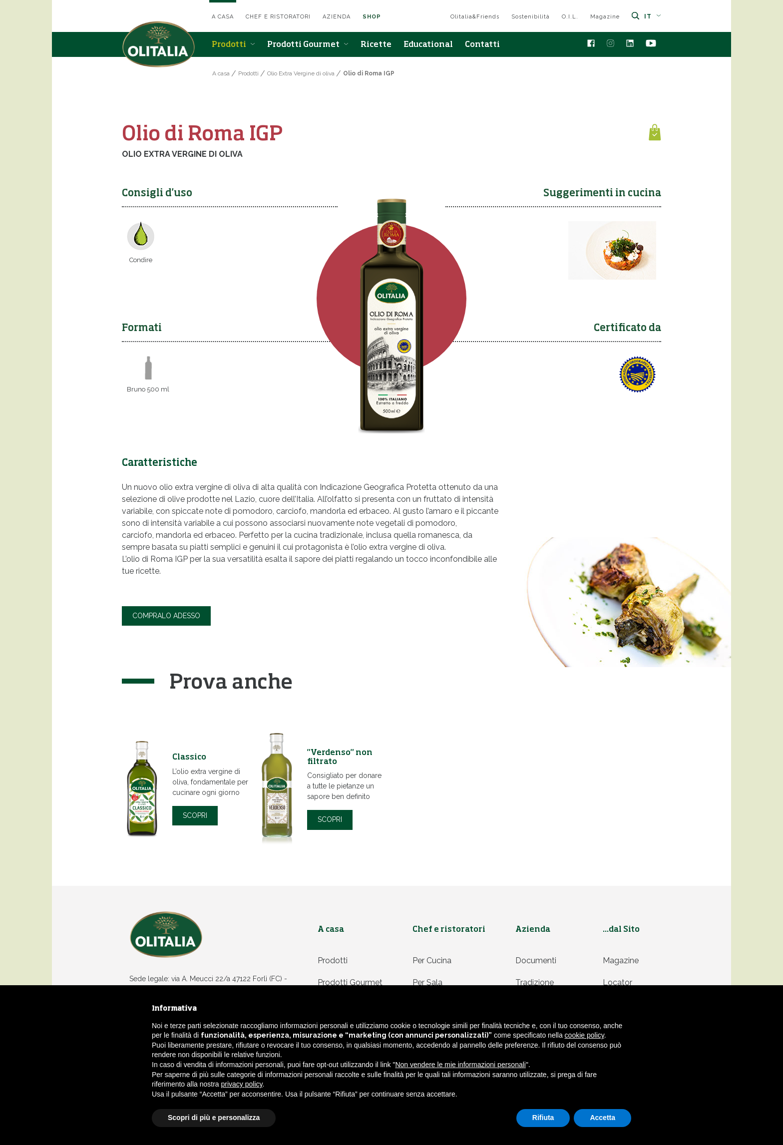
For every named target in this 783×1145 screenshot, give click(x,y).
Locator (617, 980)
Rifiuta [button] (543, 1118)
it (652, 16)
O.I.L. (570, 16)
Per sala (427, 980)
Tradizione (534, 980)
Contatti (482, 45)
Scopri (195, 813)
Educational (428, 45)
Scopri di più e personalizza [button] (214, 1118)
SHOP (372, 16)
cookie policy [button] (584, 1035)
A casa (223, 16)
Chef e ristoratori (278, 16)
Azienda (337, 16)
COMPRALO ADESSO (166, 615)
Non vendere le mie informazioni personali (460, 1065)
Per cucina (431, 958)
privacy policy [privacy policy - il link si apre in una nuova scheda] (242, 1084)
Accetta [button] (602, 1118)
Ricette (376, 45)
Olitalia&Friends (474, 16)
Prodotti (233, 45)
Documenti (535, 958)
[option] (189, 787)
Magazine (605, 16)
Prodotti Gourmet (308, 45)
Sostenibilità (530, 16)
